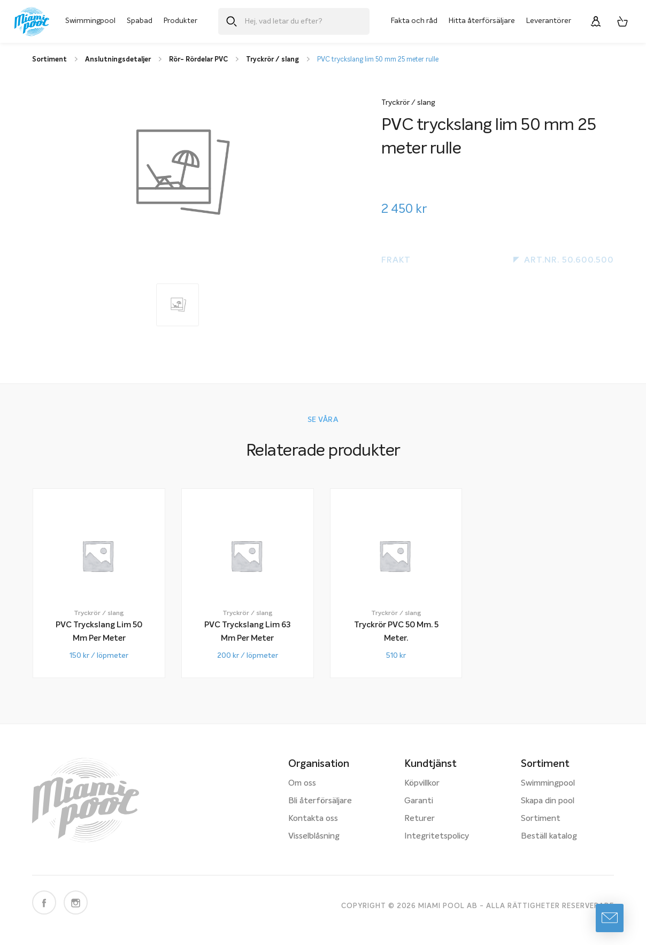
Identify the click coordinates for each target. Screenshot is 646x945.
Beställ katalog (549, 836)
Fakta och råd (414, 21)
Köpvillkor (422, 783)
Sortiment (540, 819)
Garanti (418, 801)
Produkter (180, 21)
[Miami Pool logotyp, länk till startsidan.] (32, 22)
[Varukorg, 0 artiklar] (622, 21)
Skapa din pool (547, 801)
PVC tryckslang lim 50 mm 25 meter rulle (378, 59)
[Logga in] (595, 21)
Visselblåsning (314, 836)
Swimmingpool (90, 21)
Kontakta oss (313, 819)
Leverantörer (548, 21)
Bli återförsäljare (320, 801)
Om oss (302, 783)
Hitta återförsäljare (482, 21)
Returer (419, 819)
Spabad (139, 21)
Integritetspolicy (436, 836)
